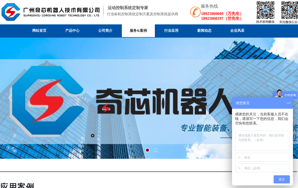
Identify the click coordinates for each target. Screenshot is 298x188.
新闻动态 (204, 31)
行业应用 (171, 31)
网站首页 (39, 31)
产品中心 (72, 31)
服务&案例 (138, 31)
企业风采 (237, 31)
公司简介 (105, 31)
